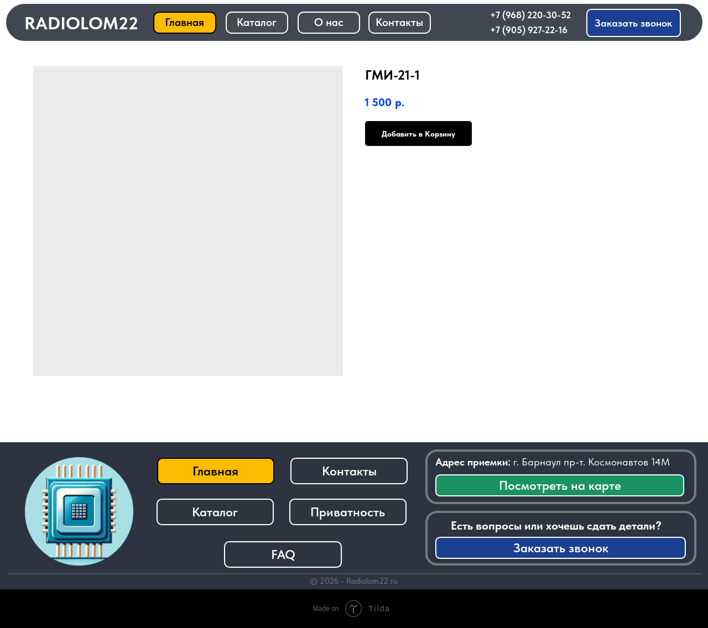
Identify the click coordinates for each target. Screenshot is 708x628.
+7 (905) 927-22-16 (529, 29)
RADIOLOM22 (81, 23)
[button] (633, 23)
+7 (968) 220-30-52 (530, 14)
